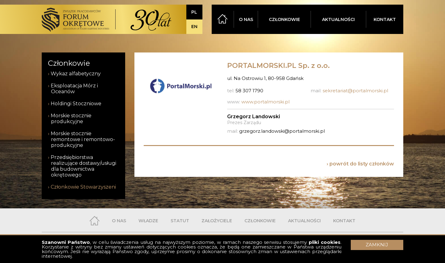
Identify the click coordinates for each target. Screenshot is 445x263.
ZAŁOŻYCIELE (216, 220)
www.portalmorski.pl (265, 102)
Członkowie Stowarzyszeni (83, 187)
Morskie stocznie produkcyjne (71, 118)
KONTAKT (385, 19)
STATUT (180, 220)
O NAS (246, 19)
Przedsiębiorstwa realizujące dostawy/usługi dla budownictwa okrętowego (83, 166)
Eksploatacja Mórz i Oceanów (74, 88)
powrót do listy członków (361, 164)
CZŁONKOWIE (284, 19)
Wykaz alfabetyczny (76, 74)
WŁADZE (148, 220)
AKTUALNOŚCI (338, 19)
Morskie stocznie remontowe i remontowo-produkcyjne (83, 139)
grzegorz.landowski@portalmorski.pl (282, 131)
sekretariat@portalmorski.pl (355, 91)
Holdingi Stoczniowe (76, 103)
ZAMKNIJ (377, 245)
